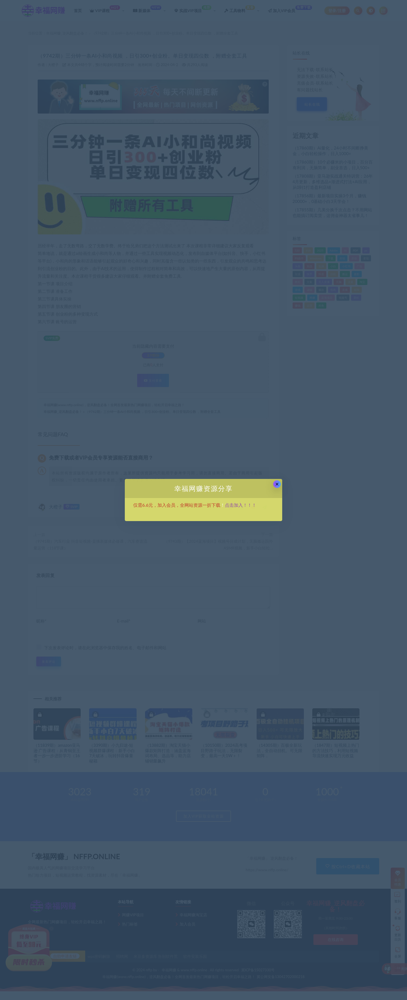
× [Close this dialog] (277, 484)
